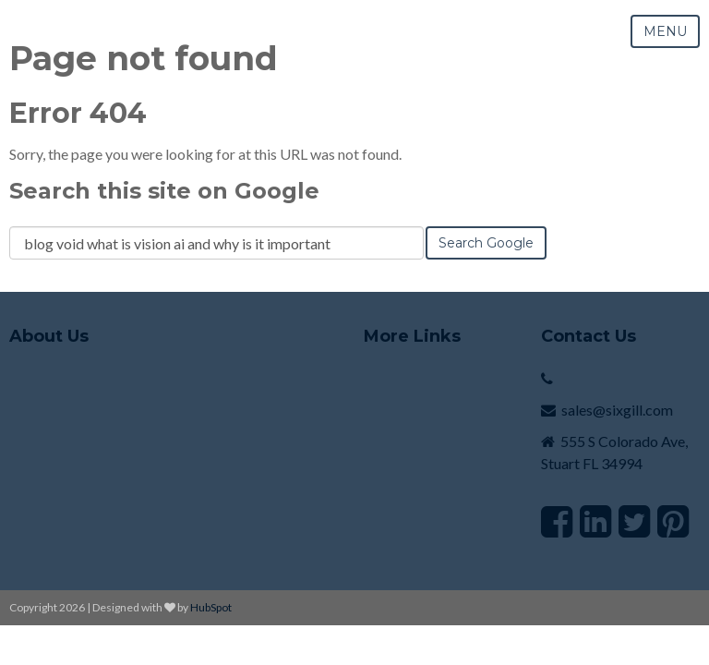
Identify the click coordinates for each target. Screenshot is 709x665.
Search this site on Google (164, 190)
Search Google (486, 243)
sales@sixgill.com (617, 409)
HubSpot (211, 607)
